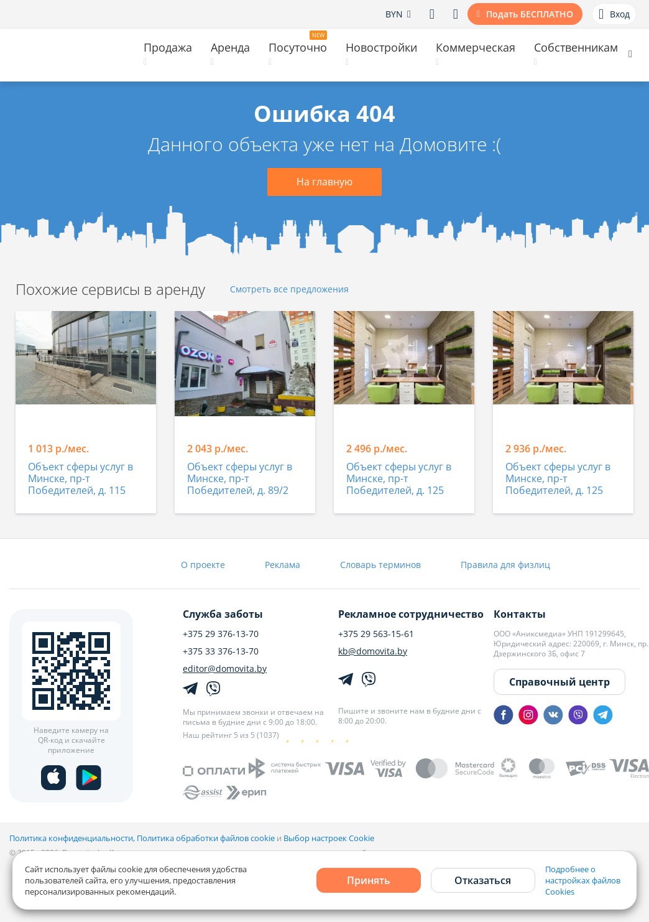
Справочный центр (559, 682)
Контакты (520, 614)
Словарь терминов (380, 564)
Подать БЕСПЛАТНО (529, 14)
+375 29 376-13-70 (221, 634)
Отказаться (482, 880)
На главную (324, 182)
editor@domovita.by (225, 669)
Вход (614, 14)
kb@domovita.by (372, 651)
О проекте (203, 564)
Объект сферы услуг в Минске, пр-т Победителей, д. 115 (80, 479)
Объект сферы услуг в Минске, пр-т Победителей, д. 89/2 (239, 479)
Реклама (282, 564)
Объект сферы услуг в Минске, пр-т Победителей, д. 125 (398, 479)
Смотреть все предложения (289, 289)
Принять (368, 880)
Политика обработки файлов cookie (206, 838)
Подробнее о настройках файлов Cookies (582, 880)
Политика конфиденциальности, (73, 838)
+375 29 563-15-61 (376, 634)
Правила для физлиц (505, 564)
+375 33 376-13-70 (221, 651)
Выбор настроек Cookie (328, 838)
